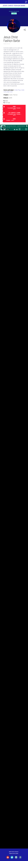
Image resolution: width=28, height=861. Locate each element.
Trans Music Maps (13, 853)
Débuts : (6, 98)
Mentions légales (13, 851)
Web (6, 101)
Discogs (7, 102)
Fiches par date (14, 11)
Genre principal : (9, 90)
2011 (14, 13)
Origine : (6, 95)
